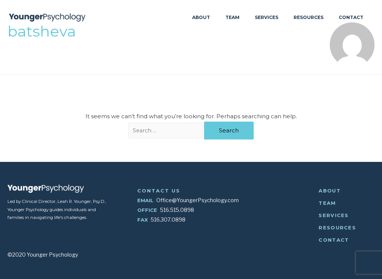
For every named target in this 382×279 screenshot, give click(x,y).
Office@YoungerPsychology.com (197, 200)
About (201, 17)
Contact (351, 17)
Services (266, 17)
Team (232, 17)
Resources (308, 17)
